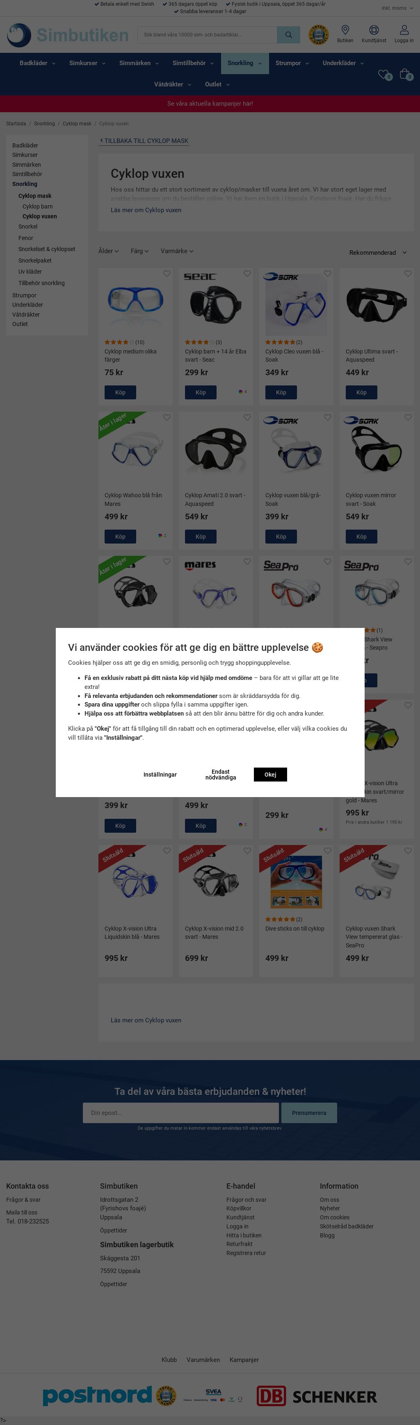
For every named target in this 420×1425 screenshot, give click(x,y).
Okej (270, 774)
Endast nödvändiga (220, 774)
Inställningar (160, 774)
